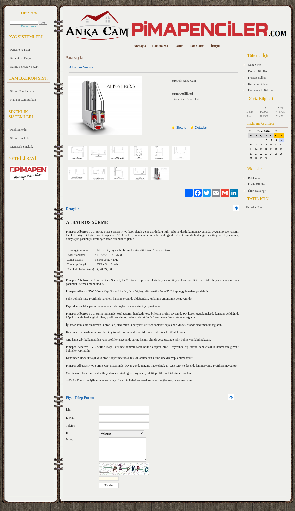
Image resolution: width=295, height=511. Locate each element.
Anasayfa (140, 46)
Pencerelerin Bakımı (260, 90)
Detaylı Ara (28, 26)
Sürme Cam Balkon (22, 91)
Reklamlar (254, 178)
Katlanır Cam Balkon (23, 99)
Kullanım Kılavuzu (259, 84)
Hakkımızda (160, 46)
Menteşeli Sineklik (21, 146)
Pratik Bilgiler (256, 184)
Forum (179, 46)
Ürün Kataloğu (257, 191)
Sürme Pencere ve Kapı (24, 66)
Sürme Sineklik (19, 138)
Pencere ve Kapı (20, 50)
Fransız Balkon (257, 77)
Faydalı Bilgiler (257, 71)
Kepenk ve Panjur (21, 58)
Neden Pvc (254, 65)
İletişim (216, 46)
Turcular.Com (254, 207)
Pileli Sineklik (18, 129)
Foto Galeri (197, 46)
